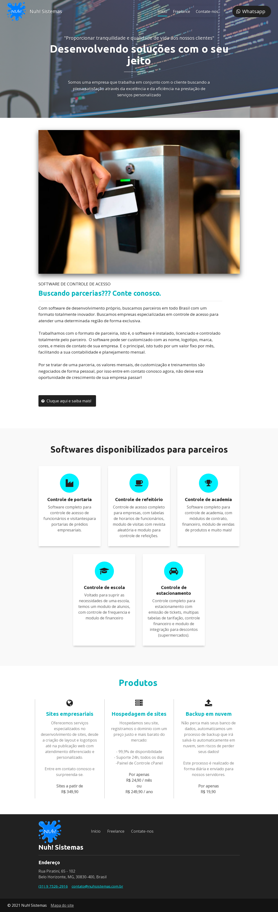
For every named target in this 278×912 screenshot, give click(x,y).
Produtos (139, 683)
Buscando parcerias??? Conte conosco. (99, 293)
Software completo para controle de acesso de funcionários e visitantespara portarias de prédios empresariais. (69, 518)
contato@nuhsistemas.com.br (97, 886)
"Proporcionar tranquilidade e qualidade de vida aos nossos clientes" (139, 38)
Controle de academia (208, 499)
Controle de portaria (69, 499)
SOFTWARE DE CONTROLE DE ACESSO (74, 284)
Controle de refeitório (139, 499)
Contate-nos (206, 11)
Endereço (49, 862)
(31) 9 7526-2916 (53, 886)
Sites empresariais (69, 714)
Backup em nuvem (209, 714)
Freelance (180, 11)
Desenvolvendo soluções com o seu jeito (139, 54)
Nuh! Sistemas (46, 11)
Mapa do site (62, 905)
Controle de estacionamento (173, 590)
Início (161, 11)
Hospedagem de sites (139, 714)
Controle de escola (104, 587)
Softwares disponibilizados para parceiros (139, 449)
